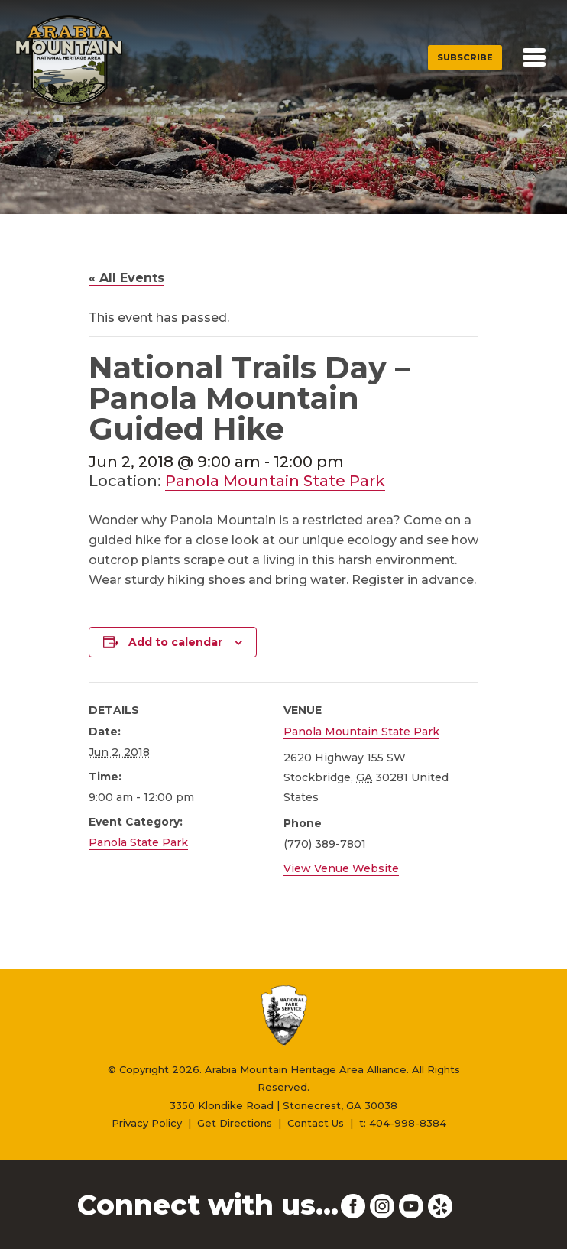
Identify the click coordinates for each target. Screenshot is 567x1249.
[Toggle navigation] (534, 57)
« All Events (126, 278)
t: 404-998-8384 (402, 1123)
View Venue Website (341, 868)
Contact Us (315, 1123)
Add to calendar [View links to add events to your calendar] (175, 642)
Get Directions (234, 1123)
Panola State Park (138, 842)
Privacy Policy (147, 1123)
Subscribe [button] (465, 57)
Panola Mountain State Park (275, 481)
